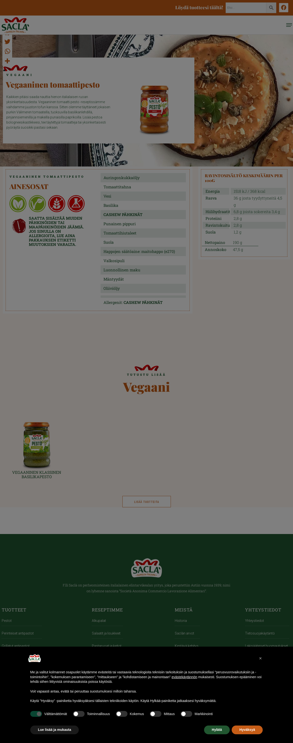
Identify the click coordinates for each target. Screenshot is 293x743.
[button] (260, 658)
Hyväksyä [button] (247, 730)
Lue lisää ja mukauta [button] (54, 730)
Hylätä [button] (217, 730)
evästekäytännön (184, 677)
